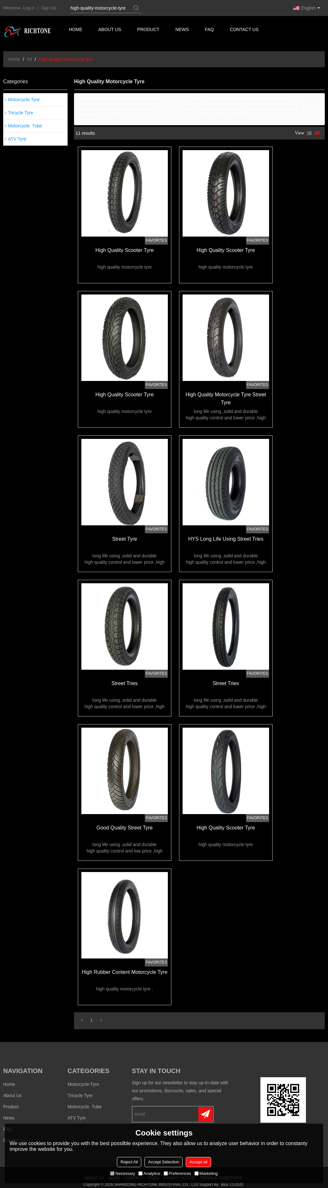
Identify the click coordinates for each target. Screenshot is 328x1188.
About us (110, 30)
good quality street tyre (124, 822)
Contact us (245, 30)
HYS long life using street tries (224, 535)
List (309, 133)
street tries (124, 679)
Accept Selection (163, 1162)
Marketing (206, 1173)
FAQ (210, 30)
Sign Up (48, 7)
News (182, 30)
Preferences (177, 1173)
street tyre (123, 535)
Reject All (129, 1162)
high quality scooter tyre (124, 249)
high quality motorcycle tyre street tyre (224, 396)
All (29, 59)
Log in (29, 7)
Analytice (149, 1173)
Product (149, 30)
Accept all (198, 1162)
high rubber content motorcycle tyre (124, 965)
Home (75, 30)
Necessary (122, 1173)
